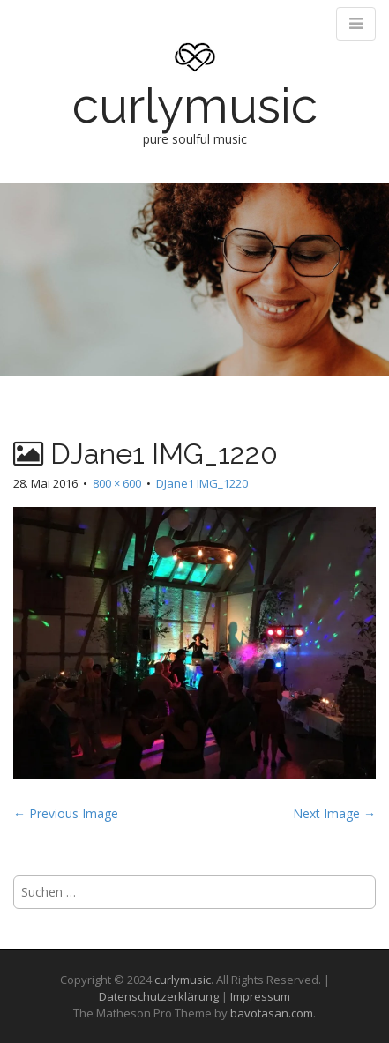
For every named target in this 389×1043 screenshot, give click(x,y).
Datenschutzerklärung (159, 996)
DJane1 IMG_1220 (202, 483)
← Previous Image (65, 813)
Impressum (260, 996)
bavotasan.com (271, 1013)
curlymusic (195, 105)
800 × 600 (117, 483)
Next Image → (334, 813)
